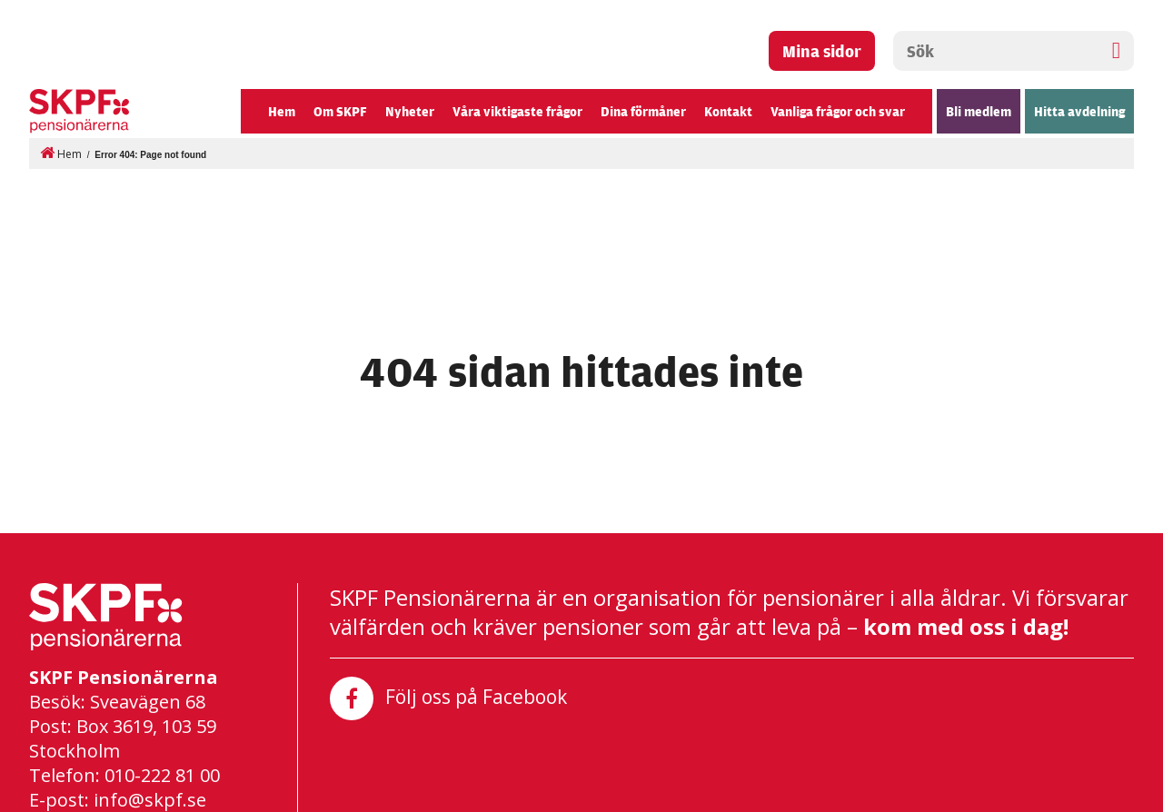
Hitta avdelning (1079, 111)
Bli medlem (978, 111)
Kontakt (728, 111)
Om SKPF (340, 111)
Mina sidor (821, 51)
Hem (281, 111)
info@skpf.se (150, 799)
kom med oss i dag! (966, 625)
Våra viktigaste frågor (517, 111)
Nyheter (409, 111)
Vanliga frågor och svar (837, 111)
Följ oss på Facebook (448, 698)
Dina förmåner (643, 111)
